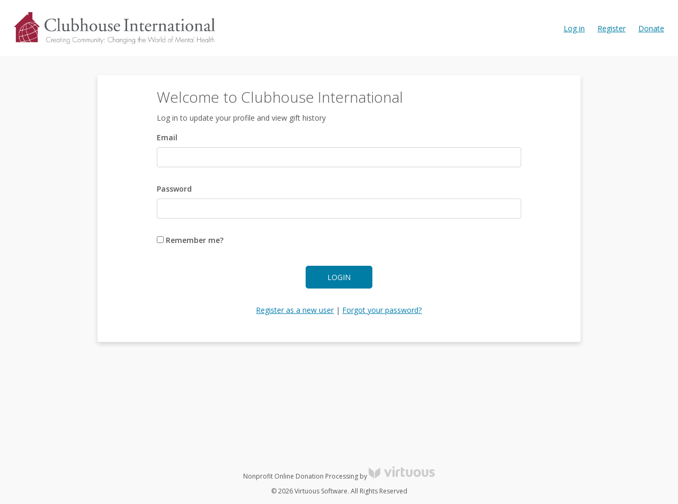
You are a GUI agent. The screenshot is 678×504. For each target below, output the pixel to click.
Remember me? (190, 240)
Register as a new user (295, 310)
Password (174, 189)
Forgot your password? (382, 310)
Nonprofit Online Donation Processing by (339, 476)
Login (339, 277)
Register (611, 28)
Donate (651, 28)
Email (167, 137)
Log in (574, 28)
